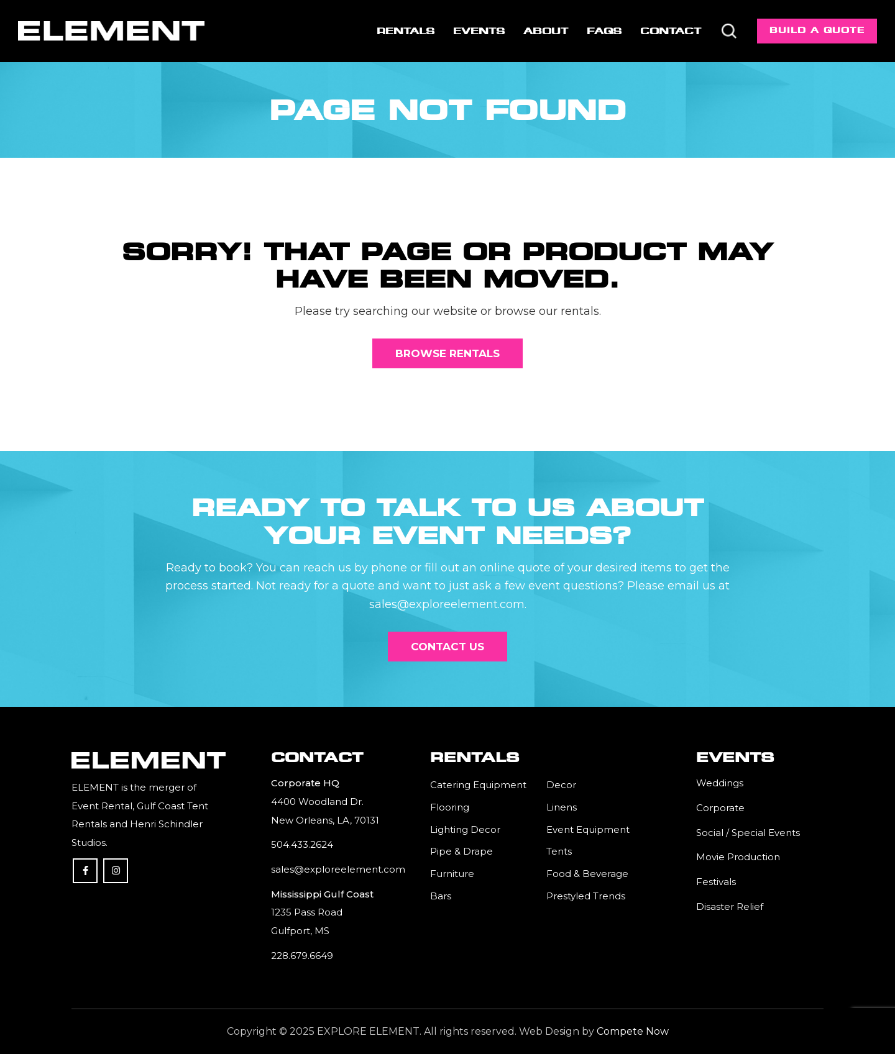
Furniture (452, 873)
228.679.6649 (302, 955)
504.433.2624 (302, 844)
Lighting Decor (465, 829)
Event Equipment (588, 829)
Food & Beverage (587, 873)
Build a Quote (817, 30)
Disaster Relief (729, 906)
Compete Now (633, 1031)
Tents (559, 851)
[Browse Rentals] (447, 353)
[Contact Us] (447, 646)
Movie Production (738, 857)
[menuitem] (405, 31)
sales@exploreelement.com (338, 869)
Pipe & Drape (461, 851)
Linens (561, 807)
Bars (440, 896)
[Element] (111, 31)
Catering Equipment (478, 785)
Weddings (719, 783)
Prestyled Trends (585, 896)
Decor (561, 785)
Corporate (720, 808)
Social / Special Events (748, 832)
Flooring (449, 807)
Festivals (716, 882)
